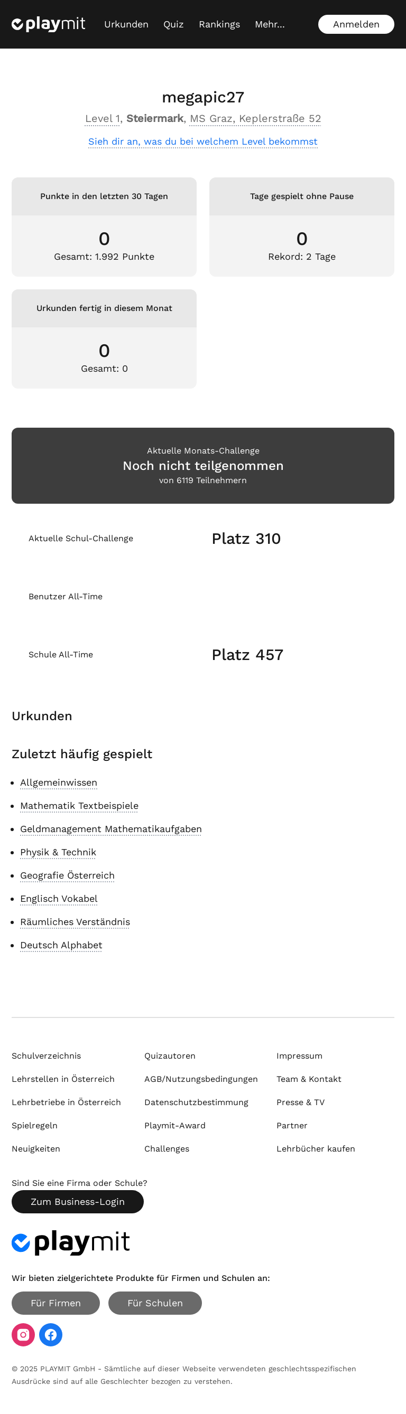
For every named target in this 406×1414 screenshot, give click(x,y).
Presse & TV (300, 1102)
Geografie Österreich (67, 875)
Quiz (173, 24)
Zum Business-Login (78, 1201)
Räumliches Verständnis (75, 921)
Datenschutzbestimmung (196, 1102)
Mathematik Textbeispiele (79, 805)
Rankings (219, 24)
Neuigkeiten (36, 1149)
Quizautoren (170, 1056)
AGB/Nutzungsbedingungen (201, 1079)
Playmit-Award (175, 1125)
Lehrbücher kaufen (315, 1149)
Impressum (299, 1056)
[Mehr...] (269, 24)
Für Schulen (155, 1302)
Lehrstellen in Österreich (63, 1079)
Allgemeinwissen (58, 782)
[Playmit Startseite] (48, 24)
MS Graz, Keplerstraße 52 (255, 118)
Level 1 (102, 118)
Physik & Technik (58, 851)
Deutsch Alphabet (61, 944)
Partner (292, 1125)
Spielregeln (35, 1125)
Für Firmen (56, 1302)
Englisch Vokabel (59, 898)
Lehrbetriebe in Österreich (66, 1102)
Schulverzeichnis (46, 1056)
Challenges (166, 1149)
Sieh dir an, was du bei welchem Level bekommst (203, 141)
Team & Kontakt (309, 1079)
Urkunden (126, 24)
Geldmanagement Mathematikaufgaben (111, 828)
